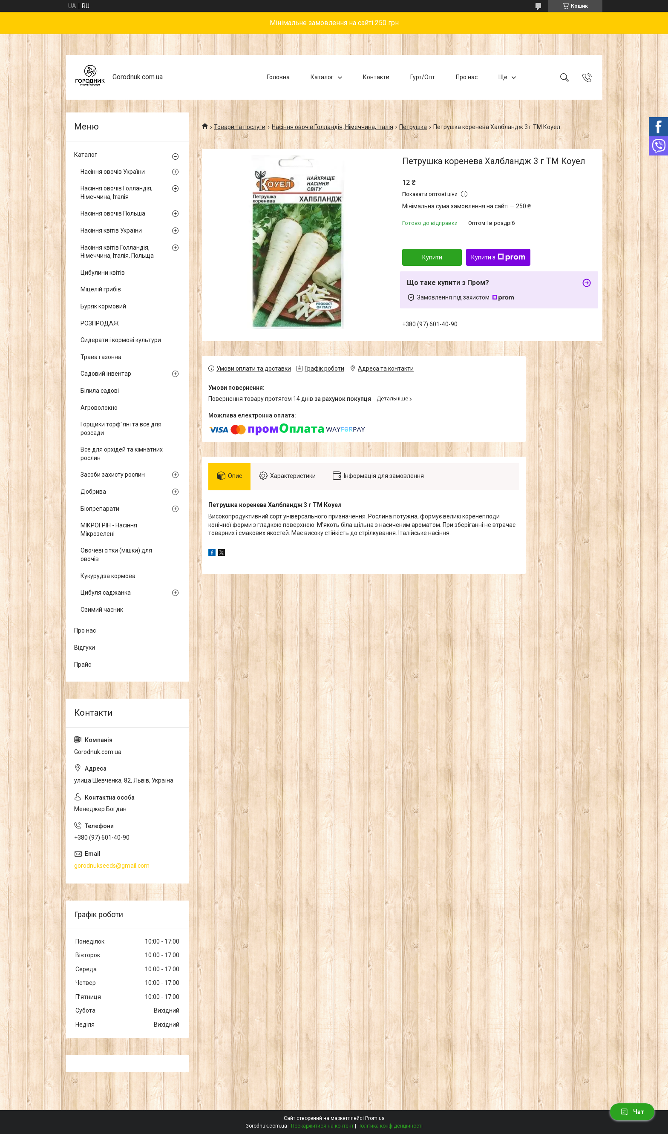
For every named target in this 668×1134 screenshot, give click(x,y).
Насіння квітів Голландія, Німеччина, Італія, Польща (117, 251)
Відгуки (84, 647)
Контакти (376, 77)
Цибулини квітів (103, 272)
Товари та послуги (239, 127)
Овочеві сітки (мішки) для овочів (116, 554)
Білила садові (100, 390)
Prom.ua (375, 1118)
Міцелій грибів (101, 289)
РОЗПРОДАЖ (100, 323)
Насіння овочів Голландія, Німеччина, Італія (332, 127)
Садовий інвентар (106, 373)
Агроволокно (99, 407)
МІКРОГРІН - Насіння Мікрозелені (109, 529)
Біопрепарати (100, 508)
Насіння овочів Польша (113, 213)
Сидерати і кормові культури (121, 340)
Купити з (498, 257)
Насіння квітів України (111, 230)
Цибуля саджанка (106, 592)
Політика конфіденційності (390, 1126)
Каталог (322, 77)
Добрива (93, 491)
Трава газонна (101, 357)
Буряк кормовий (103, 306)
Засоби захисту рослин (113, 474)
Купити (432, 257)
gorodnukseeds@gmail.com (112, 865)
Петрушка (413, 127)
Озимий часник (102, 609)
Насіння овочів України (113, 171)
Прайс (82, 664)
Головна (278, 77)
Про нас (467, 77)
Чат (632, 1112)
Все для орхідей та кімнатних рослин (122, 453)
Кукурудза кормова (108, 576)
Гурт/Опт (422, 77)
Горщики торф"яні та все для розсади (121, 428)
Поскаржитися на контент (322, 1126)
